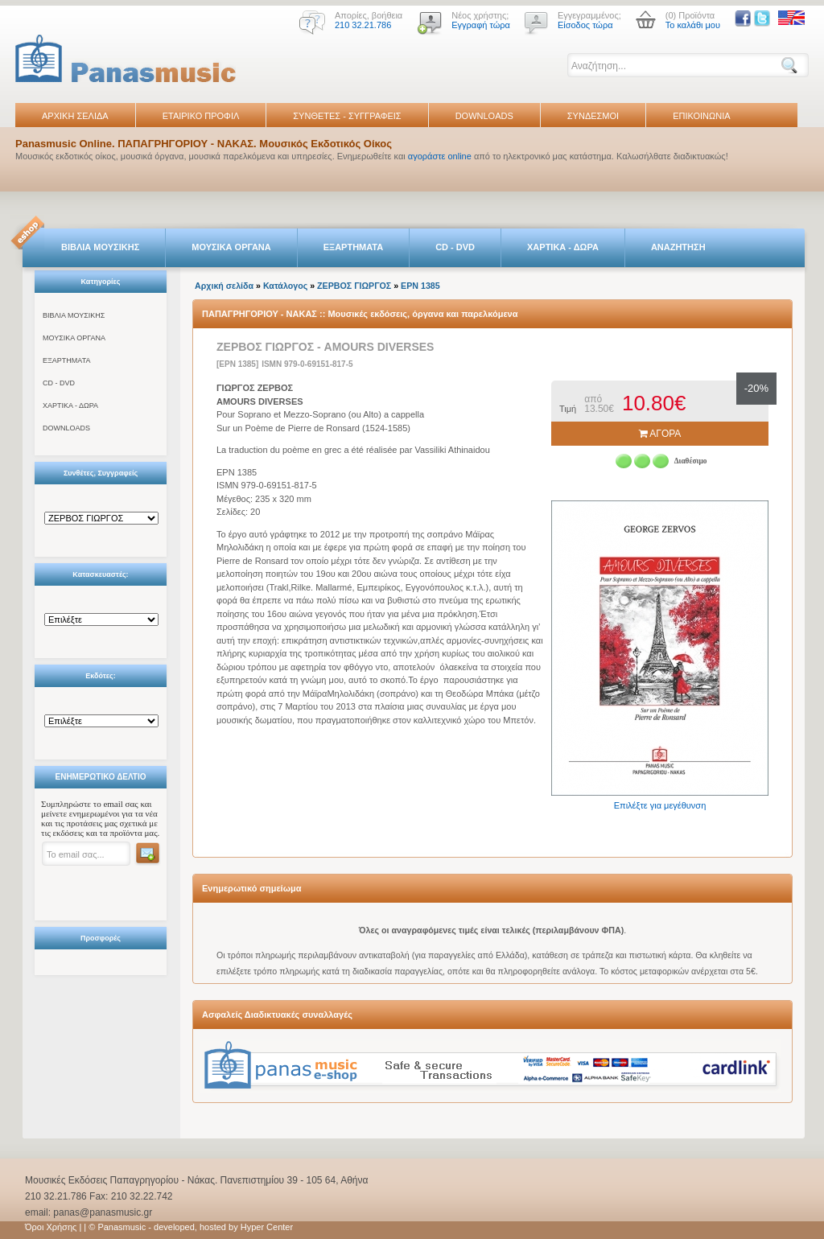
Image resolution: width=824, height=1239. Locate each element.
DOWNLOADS (484, 116)
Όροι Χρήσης (50, 1227)
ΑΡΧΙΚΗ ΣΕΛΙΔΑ (75, 116)
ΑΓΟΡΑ (660, 433)
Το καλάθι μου (692, 25)
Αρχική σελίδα (224, 285)
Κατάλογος (285, 285)
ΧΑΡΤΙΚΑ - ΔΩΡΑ (563, 247)
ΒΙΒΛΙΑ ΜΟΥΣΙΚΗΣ (100, 247)
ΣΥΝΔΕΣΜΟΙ (593, 116)
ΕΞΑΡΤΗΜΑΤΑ (353, 247)
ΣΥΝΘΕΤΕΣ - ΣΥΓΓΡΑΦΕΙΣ (347, 116)
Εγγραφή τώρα (480, 25)
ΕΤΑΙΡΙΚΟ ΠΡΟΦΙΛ (201, 116)
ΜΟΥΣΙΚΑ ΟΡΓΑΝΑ (231, 247)
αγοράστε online (440, 156)
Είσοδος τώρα (585, 25)
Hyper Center (267, 1227)
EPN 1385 (420, 285)
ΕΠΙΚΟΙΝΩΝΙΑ (701, 116)
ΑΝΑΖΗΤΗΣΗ (678, 247)
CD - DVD (455, 247)
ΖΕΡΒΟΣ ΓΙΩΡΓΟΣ (354, 285)
